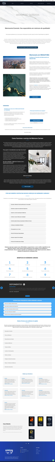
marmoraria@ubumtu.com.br (25, 453)
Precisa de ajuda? (27, 296)
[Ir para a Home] (28, 446)
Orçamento (37, 454)
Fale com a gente (27, 186)
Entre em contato (35, 97)
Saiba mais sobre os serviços (9, 386)
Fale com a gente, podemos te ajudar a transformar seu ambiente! (27, 47)
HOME (12, 3)
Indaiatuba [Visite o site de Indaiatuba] (36, 85)
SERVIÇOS (31, 3)
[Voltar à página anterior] (26, 446)
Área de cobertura (38, 453)
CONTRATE (22, 3)
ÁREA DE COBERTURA (41, 3)
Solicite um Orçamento (36, 120)
